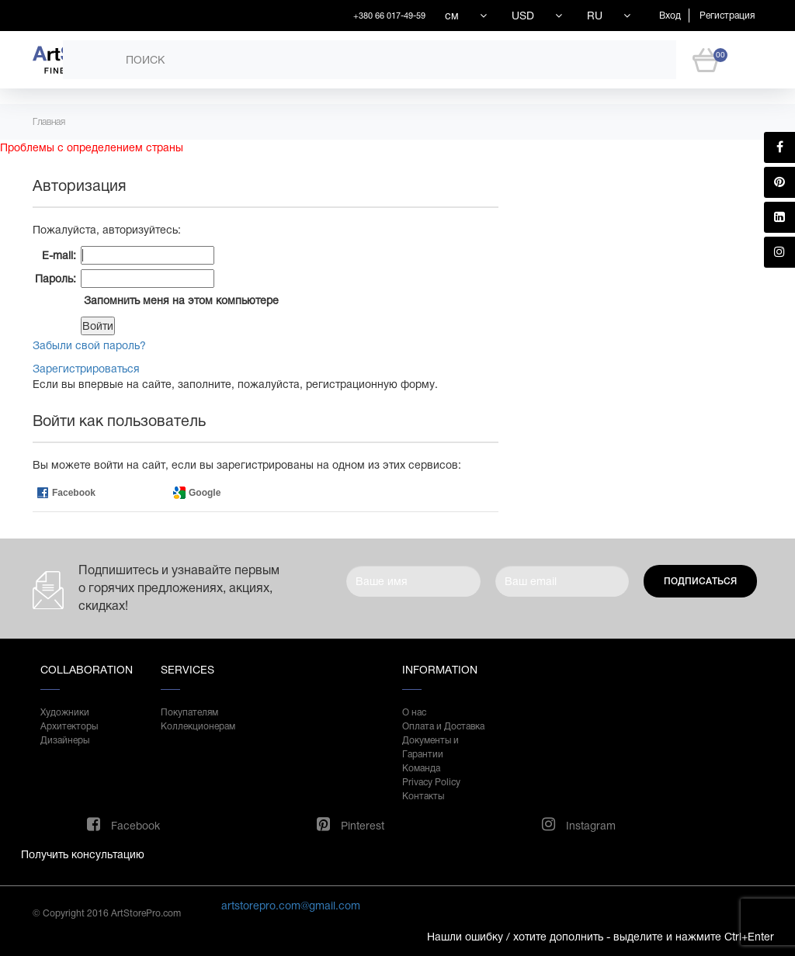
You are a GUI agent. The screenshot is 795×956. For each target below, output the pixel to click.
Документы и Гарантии (430, 747)
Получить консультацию (82, 854)
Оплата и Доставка (443, 726)
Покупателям (189, 712)
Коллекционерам (198, 726)
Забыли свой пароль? (89, 345)
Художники (64, 712)
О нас (414, 712)
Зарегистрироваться (86, 368)
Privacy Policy (431, 782)
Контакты (423, 796)
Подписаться (700, 581)
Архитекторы (69, 726)
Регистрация (727, 15)
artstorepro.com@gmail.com (290, 905)
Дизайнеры (64, 740)
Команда (421, 768)
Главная (49, 121)
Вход (670, 15)
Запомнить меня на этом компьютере (180, 300)
